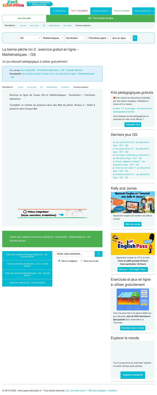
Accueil (23, 25)
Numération (67, 25)
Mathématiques (54, 25)
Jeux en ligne (34, 25)
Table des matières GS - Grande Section (27, 283)
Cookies (112, 390)
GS (44, 25)
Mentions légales (97, 390)
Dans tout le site (89, 261)
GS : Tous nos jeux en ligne (100, 18)
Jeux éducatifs (24, 18)
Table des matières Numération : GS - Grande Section (27, 265)
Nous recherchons (143, 11)
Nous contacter (122, 11)
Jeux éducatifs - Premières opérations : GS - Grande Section (51, 70)
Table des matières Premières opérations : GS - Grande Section (27, 255)
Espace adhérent (100, 11)
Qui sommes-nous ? (76, 390)
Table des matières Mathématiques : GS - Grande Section (27, 274)
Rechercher (59, 10)
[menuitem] (59, 11)
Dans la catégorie (67, 261)
